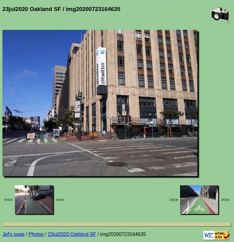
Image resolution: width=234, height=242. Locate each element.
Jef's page (13, 234)
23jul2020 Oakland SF (72, 234)
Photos (36, 234)
